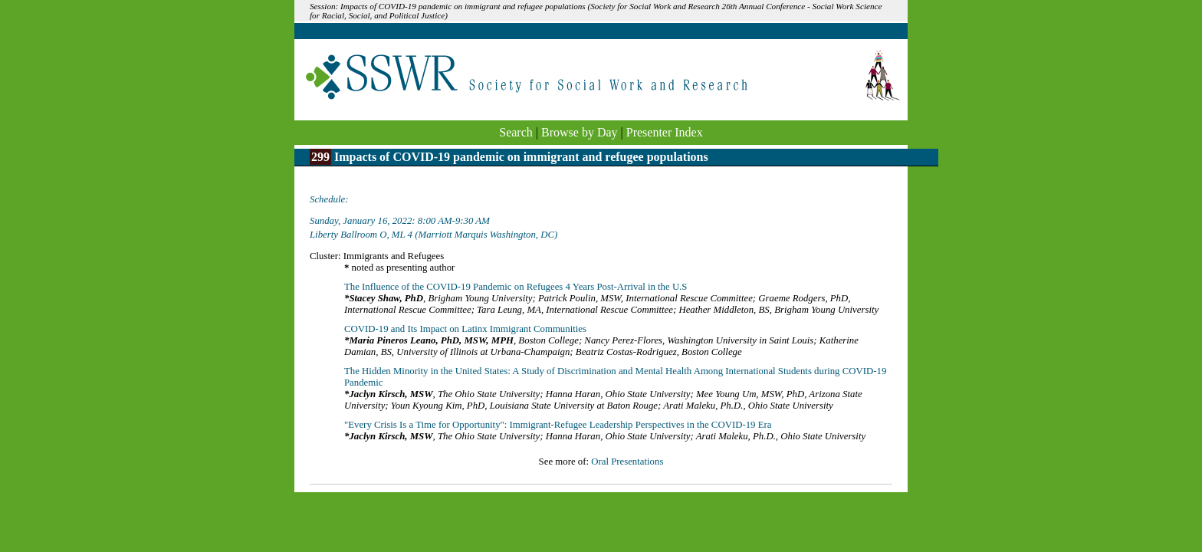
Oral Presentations (627, 461)
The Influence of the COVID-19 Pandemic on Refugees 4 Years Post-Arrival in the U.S (515, 286)
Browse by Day (579, 132)
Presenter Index (664, 132)
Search (516, 132)
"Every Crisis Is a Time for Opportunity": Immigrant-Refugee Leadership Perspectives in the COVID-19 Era (557, 424)
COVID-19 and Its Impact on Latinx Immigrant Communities (465, 329)
